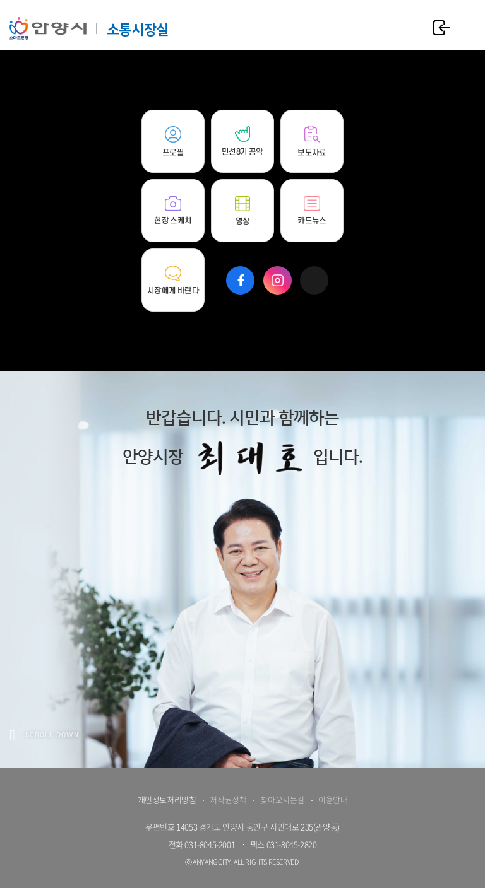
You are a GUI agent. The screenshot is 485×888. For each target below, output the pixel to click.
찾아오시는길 (282, 799)
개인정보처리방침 (167, 799)
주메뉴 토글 (466, 27)
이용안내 (332, 799)
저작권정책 (228, 799)
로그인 (441, 27)
